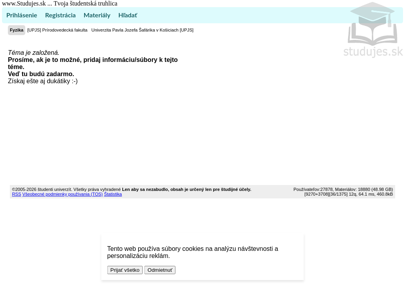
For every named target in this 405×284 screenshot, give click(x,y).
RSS (16, 194)
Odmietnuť (160, 270)
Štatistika (113, 194)
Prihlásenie (21, 15)
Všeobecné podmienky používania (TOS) (62, 194)
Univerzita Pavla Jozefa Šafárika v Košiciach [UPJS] (143, 30)
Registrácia (60, 15)
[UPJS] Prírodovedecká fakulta (57, 30)
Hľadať (127, 15)
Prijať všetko (125, 270)
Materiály (97, 15)
